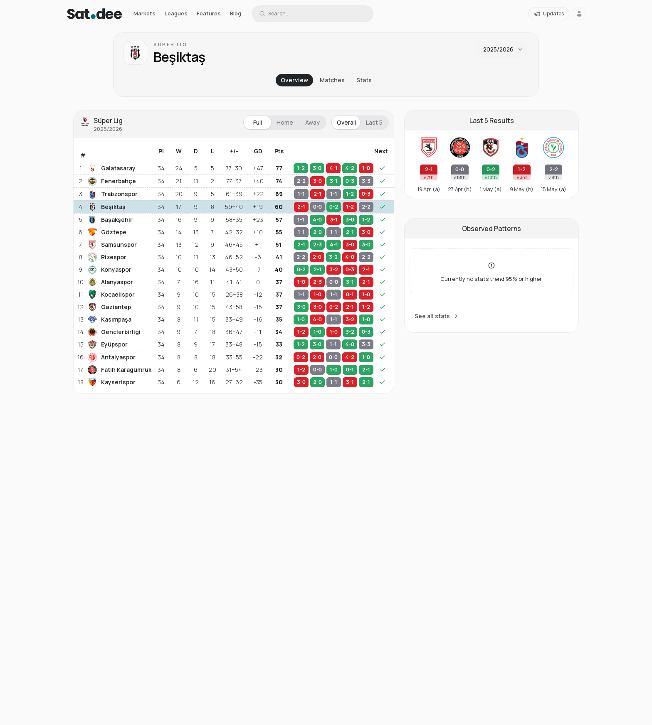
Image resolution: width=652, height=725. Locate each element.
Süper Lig (170, 44)
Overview (294, 80)
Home (285, 122)
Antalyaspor (112, 357)
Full (257, 122)
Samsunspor (112, 244)
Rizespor (107, 257)
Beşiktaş (107, 206)
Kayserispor (112, 382)
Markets (144, 13)
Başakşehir (110, 219)
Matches (332, 80)
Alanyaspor (110, 282)
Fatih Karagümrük (119, 369)
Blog (235, 13)
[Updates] (549, 13)
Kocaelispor (111, 294)
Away (312, 122)
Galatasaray (112, 168)
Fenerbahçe (112, 181)
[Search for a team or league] (312, 13)
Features (209, 13)
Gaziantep (109, 307)
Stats (364, 80)
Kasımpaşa (109, 319)
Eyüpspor (108, 344)
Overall (346, 122)
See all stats (437, 316)
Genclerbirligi (114, 332)
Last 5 (374, 122)
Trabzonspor (113, 194)
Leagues (176, 13)
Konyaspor (109, 269)
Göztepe (107, 232)
